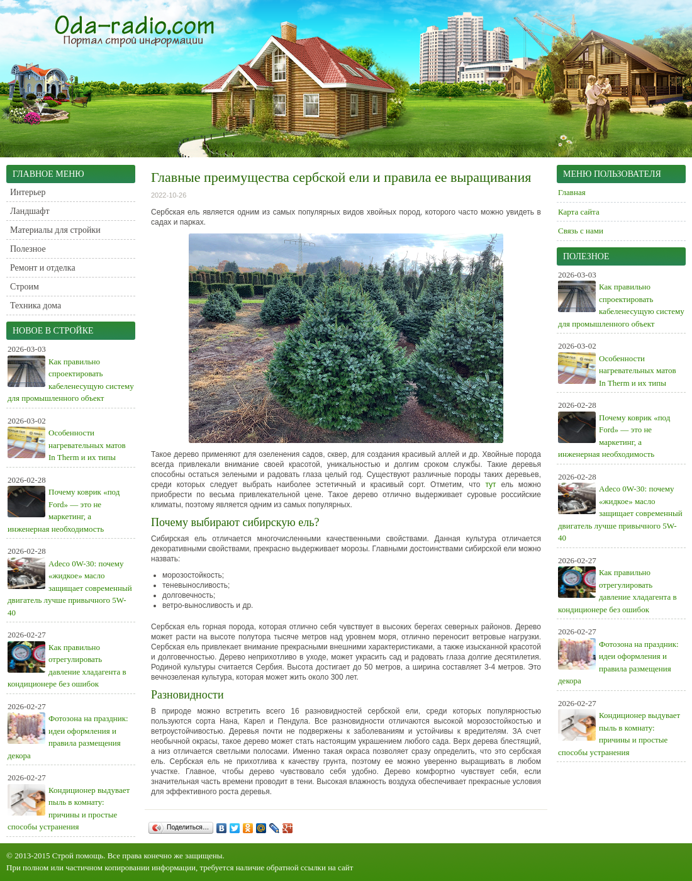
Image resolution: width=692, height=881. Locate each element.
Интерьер (28, 192)
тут (490, 484)
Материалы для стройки (55, 230)
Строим (24, 286)
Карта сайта (579, 211)
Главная (572, 192)
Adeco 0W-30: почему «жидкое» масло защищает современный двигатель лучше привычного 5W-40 (70, 588)
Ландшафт (30, 211)
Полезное (28, 249)
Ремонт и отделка (42, 267)
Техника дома (35, 305)
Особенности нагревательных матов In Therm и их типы (87, 445)
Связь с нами (580, 230)
